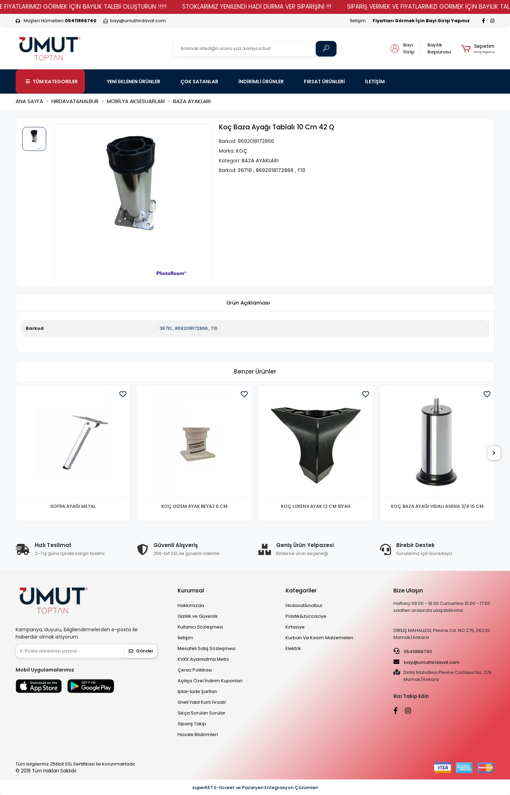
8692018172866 (191, 328)
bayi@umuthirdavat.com (426, 662)
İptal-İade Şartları (197, 691)
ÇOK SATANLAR (199, 81)
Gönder (141, 651)
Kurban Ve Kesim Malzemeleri (319, 637)
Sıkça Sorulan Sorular (202, 713)
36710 (166, 328)
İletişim (358, 20)
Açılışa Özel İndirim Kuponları (210, 680)
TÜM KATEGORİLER (52, 81)
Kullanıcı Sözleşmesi (200, 627)
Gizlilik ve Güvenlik (198, 616)
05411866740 (412, 651)
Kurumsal (191, 591)
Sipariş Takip (192, 723)
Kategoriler (301, 591)
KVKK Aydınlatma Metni (203, 659)
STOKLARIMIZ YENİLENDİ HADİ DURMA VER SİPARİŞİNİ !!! (269, 6)
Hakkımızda (191, 605)
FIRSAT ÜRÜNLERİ (324, 81)
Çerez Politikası (195, 670)
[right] (494, 453)
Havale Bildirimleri (198, 734)
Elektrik (293, 648)
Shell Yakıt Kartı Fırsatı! (202, 702)
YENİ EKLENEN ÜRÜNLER (133, 81)
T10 (214, 328)
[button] (477, 48)
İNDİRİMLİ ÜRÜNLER (261, 81)
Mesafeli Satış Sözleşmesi (207, 648)
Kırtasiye (295, 627)
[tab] (248, 303)
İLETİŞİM (375, 81)
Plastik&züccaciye (306, 616)
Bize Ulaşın (408, 591)
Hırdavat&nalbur (304, 605)
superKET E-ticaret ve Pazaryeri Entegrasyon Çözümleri (255, 787)
